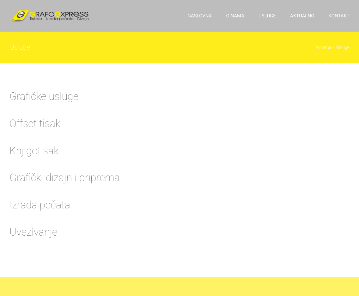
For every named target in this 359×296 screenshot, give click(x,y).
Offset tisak (34, 123)
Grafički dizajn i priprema (64, 177)
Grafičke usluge (43, 96)
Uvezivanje (33, 232)
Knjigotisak (34, 151)
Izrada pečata (39, 205)
